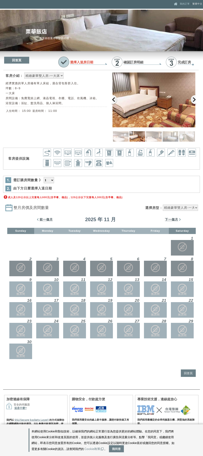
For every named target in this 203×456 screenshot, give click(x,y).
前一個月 (46, 219)
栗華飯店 (36, 31)
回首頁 (16, 60)
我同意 (116, 449)
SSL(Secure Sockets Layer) (32, 419)
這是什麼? (20, 408)
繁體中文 (197, 3)
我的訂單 (185, 3)
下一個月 (171, 219)
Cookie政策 (94, 449)
